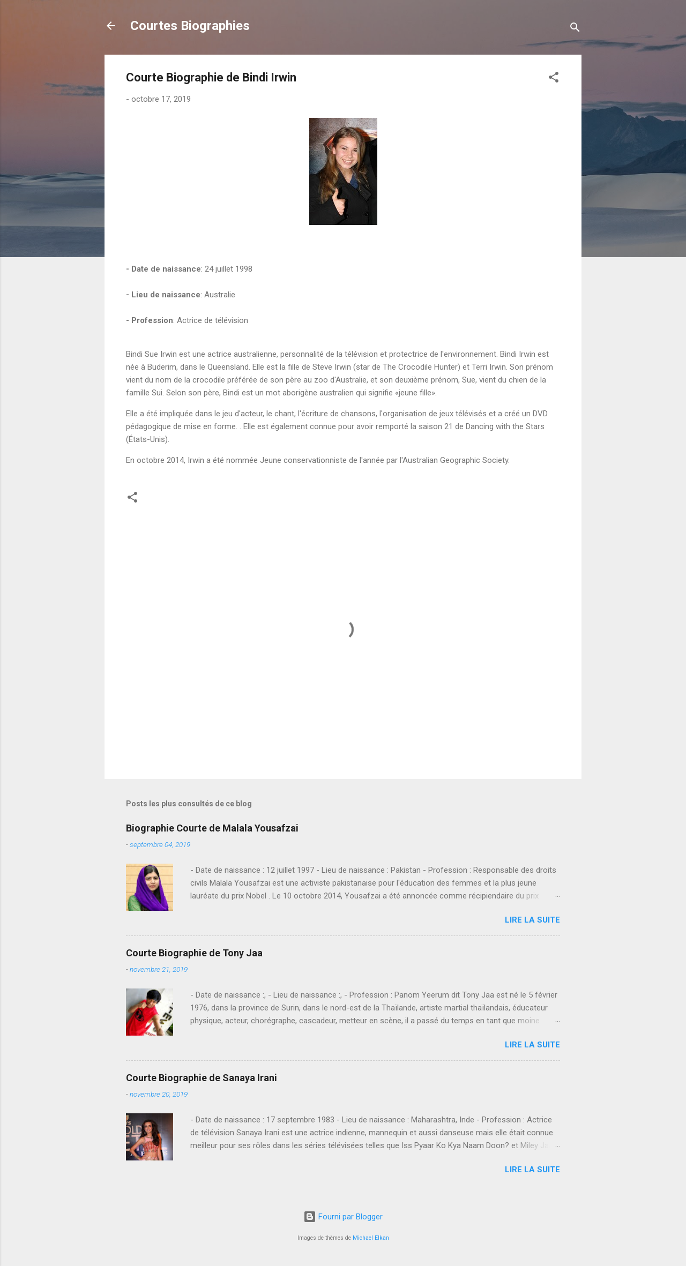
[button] (553, 79)
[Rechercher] (575, 29)
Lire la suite (532, 920)
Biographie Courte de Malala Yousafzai (212, 828)
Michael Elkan (371, 1237)
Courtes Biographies (190, 25)
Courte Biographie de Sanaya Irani (201, 1077)
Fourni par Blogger (343, 1217)
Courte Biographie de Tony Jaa (194, 952)
